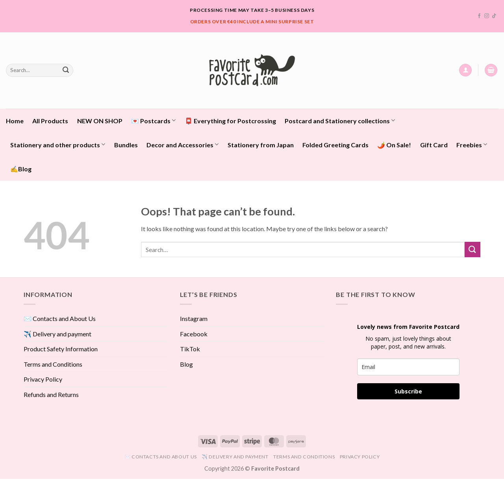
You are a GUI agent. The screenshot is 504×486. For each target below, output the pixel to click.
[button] (465, 70)
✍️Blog (21, 169)
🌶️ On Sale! (394, 144)
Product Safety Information (61, 348)
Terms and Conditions (53, 364)
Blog (186, 364)
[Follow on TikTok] (494, 16)
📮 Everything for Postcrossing (230, 120)
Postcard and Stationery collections (340, 120)
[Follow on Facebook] (479, 16)
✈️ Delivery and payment (57, 334)
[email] (408, 366)
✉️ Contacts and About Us (60, 318)
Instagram (194, 318)
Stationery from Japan (261, 144)
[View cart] (491, 70)
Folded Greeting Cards (335, 144)
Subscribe (408, 391)
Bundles (126, 144)
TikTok (190, 348)
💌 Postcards (153, 120)
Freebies (471, 144)
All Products (50, 120)
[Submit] (65, 70)
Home (15, 120)
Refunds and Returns (51, 394)
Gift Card (434, 144)
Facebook (194, 334)
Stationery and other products (57, 144)
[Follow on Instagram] (486, 16)
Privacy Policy (43, 379)
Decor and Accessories (182, 144)
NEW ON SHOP (99, 120)
